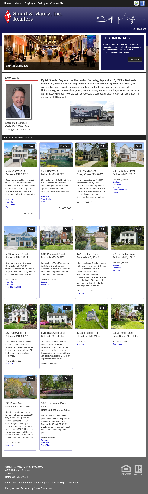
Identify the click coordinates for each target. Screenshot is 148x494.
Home (7, 3)
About (17, 3)
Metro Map (117, 187)
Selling (41, 3)
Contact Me (56, 3)
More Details (10, 204)
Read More (135, 59)
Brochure (9, 199)
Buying (29, 3)
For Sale (29, 146)
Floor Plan (9, 202)
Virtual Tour (117, 192)
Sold (102, 146)
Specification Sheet (120, 190)
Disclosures (117, 344)
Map (7, 207)
